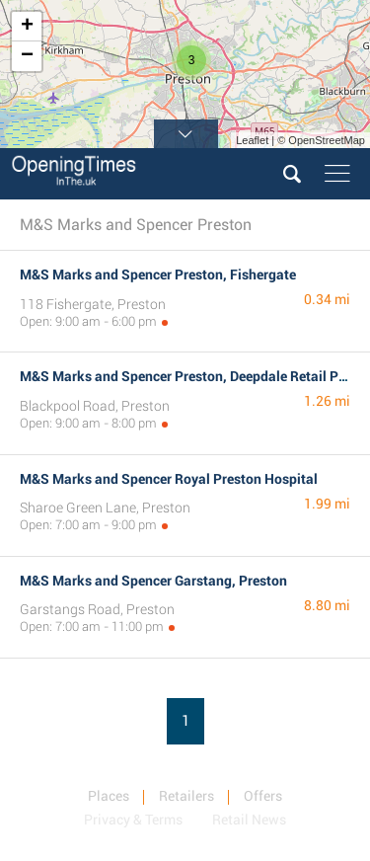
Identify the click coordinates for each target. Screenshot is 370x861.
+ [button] (27, 26)
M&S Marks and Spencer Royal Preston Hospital (169, 479)
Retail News (249, 819)
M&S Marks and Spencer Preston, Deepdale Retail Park (189, 376)
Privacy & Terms (133, 819)
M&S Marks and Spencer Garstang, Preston (153, 580)
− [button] (27, 56)
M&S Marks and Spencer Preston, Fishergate (158, 274)
